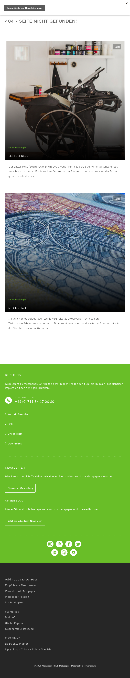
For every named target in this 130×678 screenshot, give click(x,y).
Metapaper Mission (17, 597)
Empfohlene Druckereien (21, 585)
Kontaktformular (18, 414)
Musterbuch (12, 638)
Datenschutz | (78, 666)
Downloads (15, 443)
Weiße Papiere (14, 623)
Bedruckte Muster (16, 644)
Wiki (117, 47)
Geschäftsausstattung (19, 629)
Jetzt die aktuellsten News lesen (25, 521)
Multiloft (10, 617)
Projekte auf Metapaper (20, 591)
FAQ (11, 424)
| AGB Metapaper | (62, 666)
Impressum (90, 666)
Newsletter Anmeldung (20, 488)
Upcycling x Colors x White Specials (28, 649)
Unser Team (15, 434)
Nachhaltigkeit (14, 602)
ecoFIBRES (12, 612)
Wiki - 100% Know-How (21, 579)
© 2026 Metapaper (43, 666)
